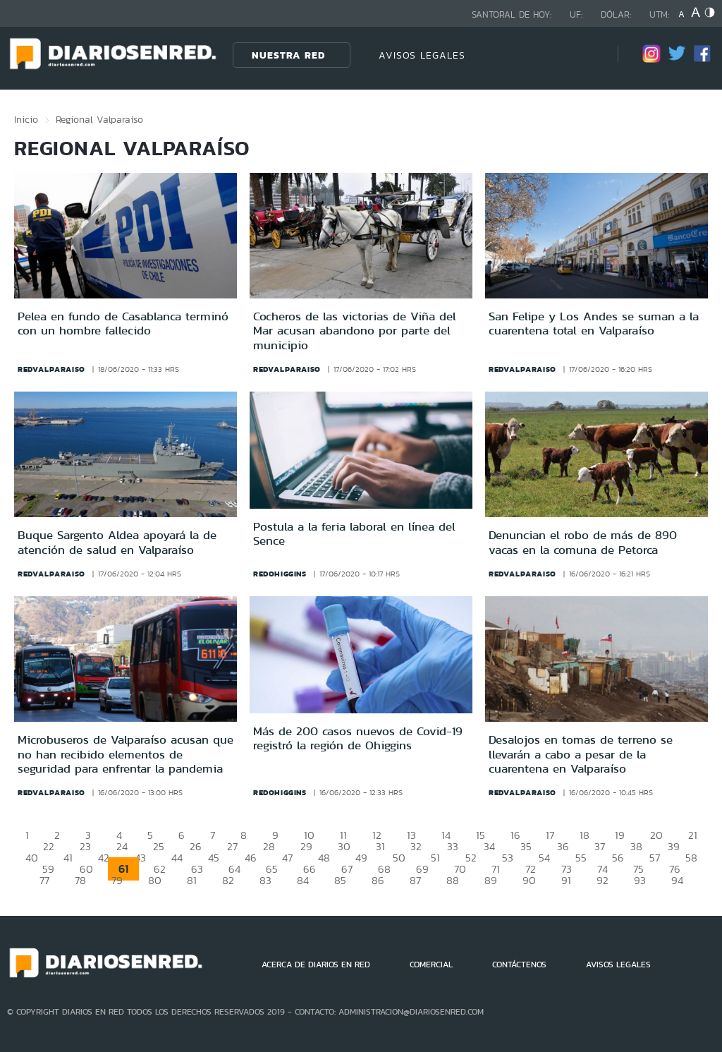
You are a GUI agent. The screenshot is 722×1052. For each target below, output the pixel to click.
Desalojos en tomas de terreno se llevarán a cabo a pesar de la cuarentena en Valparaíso (581, 754)
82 (228, 880)
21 (692, 835)
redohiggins (280, 573)
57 (654, 857)
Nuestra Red (288, 55)
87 (415, 880)
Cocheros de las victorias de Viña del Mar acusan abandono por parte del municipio (354, 330)
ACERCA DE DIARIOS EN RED (316, 964)
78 (80, 880)
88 (452, 880)
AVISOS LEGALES (422, 55)
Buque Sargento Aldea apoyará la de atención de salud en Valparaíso (117, 541)
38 (636, 846)
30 (344, 846)
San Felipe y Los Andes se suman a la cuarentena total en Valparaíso (594, 323)
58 (691, 857)
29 (306, 846)
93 (640, 880)
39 (674, 846)
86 (378, 880)
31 (380, 846)
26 (196, 846)
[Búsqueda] (586, 54)
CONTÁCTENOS (519, 964)
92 (602, 880)
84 (303, 880)
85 (340, 880)
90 (529, 880)
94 (677, 880)
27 (232, 846)
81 (192, 880)
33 (452, 846)
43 (140, 857)
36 (563, 846)
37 (599, 846)
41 (68, 857)
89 (490, 880)
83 (265, 880)
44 (177, 857)
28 (269, 846)
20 (656, 835)
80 (154, 880)
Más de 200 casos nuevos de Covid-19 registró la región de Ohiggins (358, 738)
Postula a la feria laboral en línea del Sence (354, 533)
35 (526, 846)
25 (158, 846)
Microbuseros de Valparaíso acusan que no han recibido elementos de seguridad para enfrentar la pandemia (125, 754)
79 (117, 880)
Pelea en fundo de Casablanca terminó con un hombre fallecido (123, 323)
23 (85, 846)
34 (489, 846)
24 (122, 846)
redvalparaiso (51, 369)
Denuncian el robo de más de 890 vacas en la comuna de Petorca (583, 541)
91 (566, 880)
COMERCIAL (431, 964)
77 (44, 880)
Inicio (26, 119)
